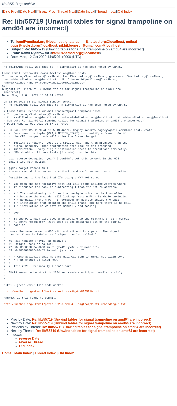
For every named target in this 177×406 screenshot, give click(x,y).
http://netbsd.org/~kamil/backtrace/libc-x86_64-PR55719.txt (51, 337)
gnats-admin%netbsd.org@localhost (94, 41)
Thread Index (106, 11)
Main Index (23, 402)
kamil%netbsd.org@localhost (40, 41)
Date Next (27, 11)
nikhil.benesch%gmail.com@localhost (89, 45)
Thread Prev (46, 11)
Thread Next (66, 11)
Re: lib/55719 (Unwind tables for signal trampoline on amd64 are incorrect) (91, 368)
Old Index (125, 11)
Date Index (86, 11)
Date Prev (10, 11)
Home (6, 402)
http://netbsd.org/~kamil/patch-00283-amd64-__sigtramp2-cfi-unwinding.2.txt (65, 352)
